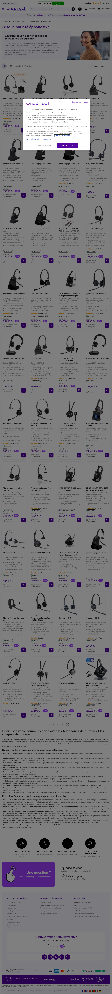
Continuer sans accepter (80, 102)
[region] (56, 125)
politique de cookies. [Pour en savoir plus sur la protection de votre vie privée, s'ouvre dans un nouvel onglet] (62, 136)
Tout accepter (67, 145)
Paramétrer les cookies (45, 145)
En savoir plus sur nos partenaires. (39, 139)
